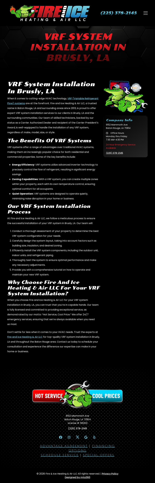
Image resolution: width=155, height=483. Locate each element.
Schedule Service (60, 455)
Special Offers (98, 455)
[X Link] (77, 437)
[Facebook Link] (60, 437)
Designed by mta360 (77, 477)
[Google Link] (86, 437)
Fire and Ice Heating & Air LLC (25, 337)
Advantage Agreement (64, 446)
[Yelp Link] (95, 437)
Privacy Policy (110, 474)
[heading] (118, 13)
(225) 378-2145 (114, 152)
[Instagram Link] (69, 437)
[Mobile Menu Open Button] (145, 13)
